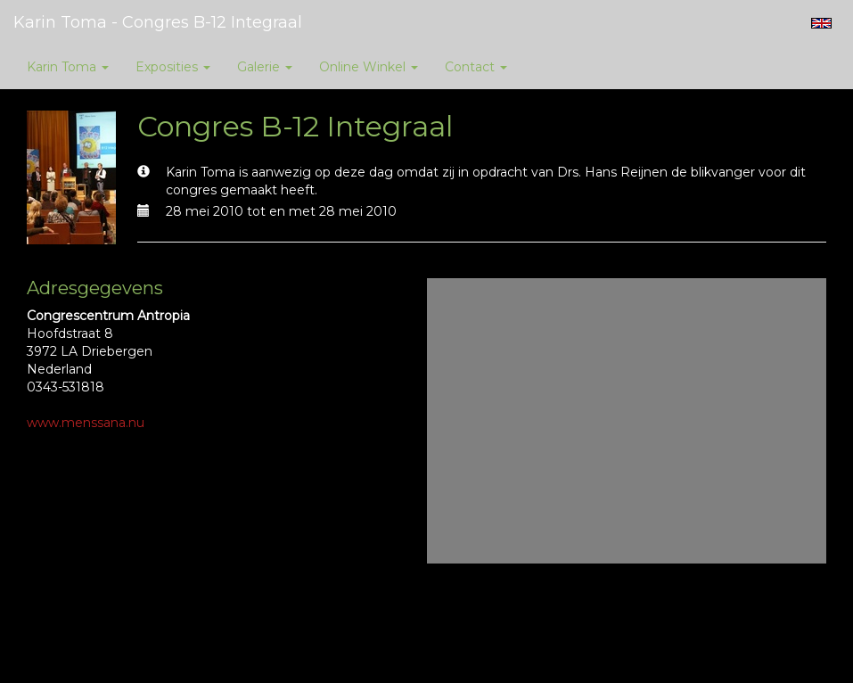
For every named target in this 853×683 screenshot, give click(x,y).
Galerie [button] (264, 67)
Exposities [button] (172, 67)
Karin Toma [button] (68, 67)
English (821, 23)
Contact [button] (476, 67)
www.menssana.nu (85, 423)
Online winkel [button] (368, 67)
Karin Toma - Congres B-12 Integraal (157, 22)
